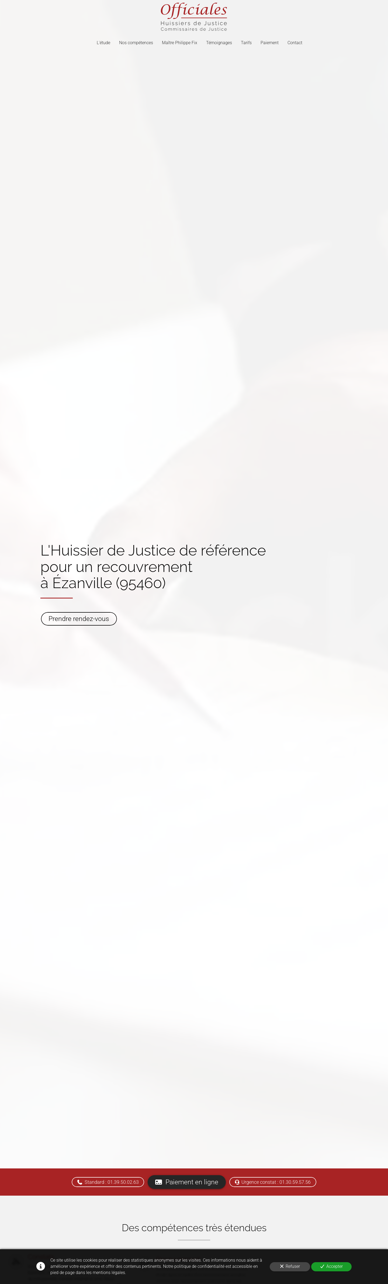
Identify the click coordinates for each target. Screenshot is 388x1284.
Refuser (290, 1266)
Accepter (331, 1266)
